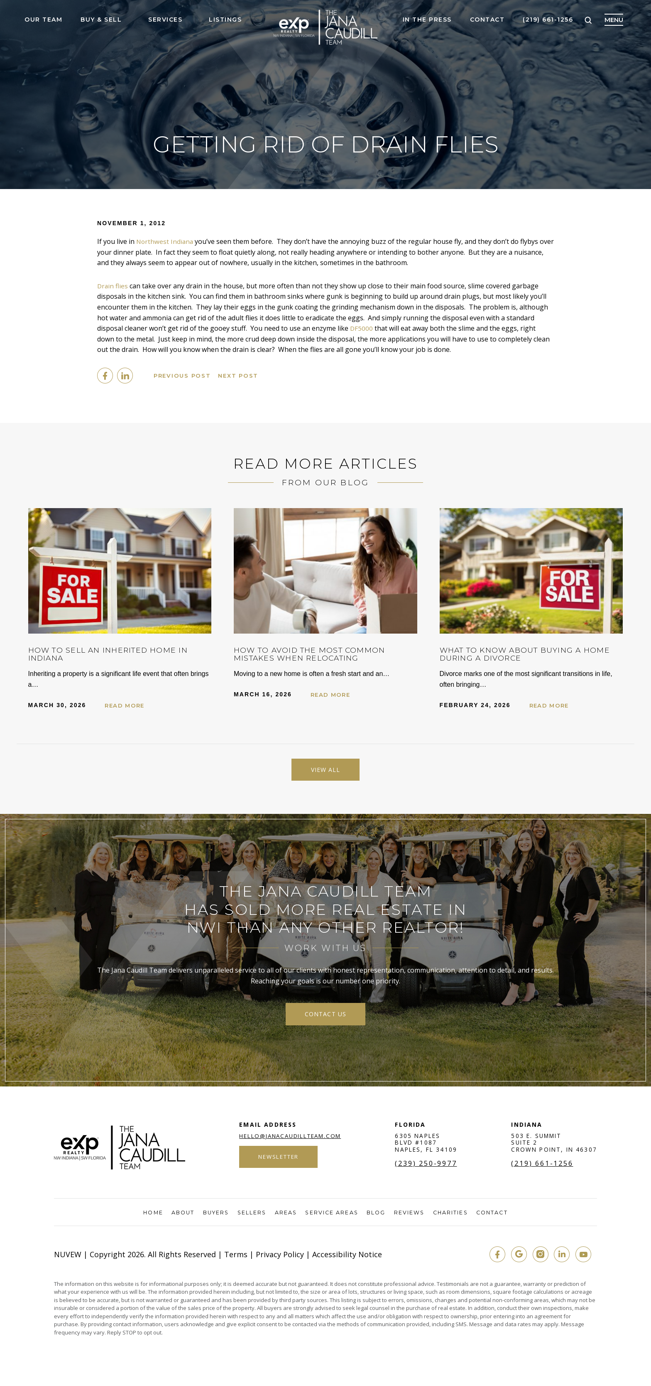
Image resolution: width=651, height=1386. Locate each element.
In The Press (427, 20)
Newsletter (277, 1161)
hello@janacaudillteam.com (290, 1140)
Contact (487, 20)
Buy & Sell (101, 20)
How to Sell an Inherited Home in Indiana (117, 654)
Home (148, 1216)
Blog (378, 1216)
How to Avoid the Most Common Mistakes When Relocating (319, 654)
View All (325, 770)
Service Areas (333, 1216)
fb (493, 1258)
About (179, 1216)
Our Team (43, 20)
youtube (582, 1258)
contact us (325, 1017)
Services (165, 20)
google (515, 1258)
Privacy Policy (280, 1258)
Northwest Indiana (165, 241)
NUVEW (67, 1258)
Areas (285, 1216)
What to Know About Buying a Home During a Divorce (520, 654)
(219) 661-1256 (548, 20)
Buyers (214, 1216)
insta (538, 1258)
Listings (225, 20)
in (560, 1258)
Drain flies (113, 285)
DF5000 (361, 328)
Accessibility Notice (347, 1258)
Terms (235, 1258)
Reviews (411, 1216)
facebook (105, 375)
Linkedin (125, 375)
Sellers (251, 1216)
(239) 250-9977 (428, 1167)
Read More (127, 705)
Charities (454, 1216)
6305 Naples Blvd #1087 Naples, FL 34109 (427, 1146)
